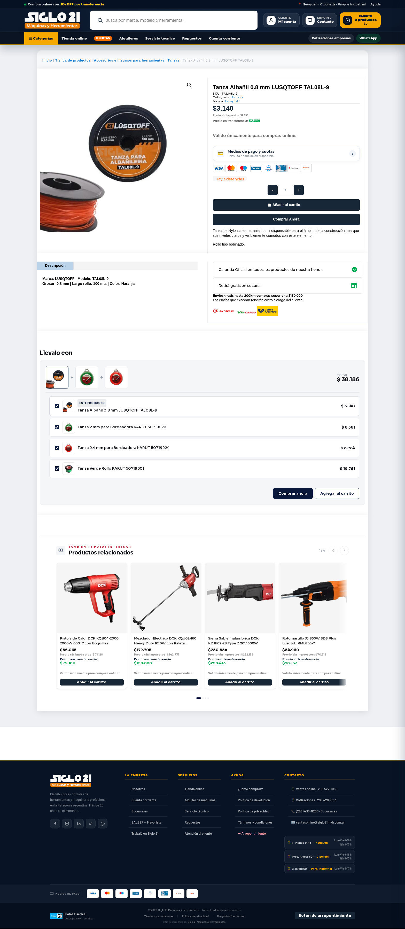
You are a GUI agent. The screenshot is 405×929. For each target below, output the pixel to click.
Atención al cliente (198, 833)
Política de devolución (254, 800)
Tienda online (74, 38)
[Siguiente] (344, 550)
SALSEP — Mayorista (146, 822)
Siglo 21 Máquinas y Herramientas (179, 910)
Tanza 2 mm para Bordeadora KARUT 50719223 (121, 427)
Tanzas (174, 60)
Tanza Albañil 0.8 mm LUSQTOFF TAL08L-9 (117, 410)
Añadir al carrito (286, 205)
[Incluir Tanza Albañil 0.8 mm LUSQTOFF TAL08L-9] (57, 406)
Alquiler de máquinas (200, 800)
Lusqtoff (232, 101)
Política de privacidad (253, 811)
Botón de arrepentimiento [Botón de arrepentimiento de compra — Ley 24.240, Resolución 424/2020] (325, 915)
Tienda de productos (73, 60)
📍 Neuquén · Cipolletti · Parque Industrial (332, 4)
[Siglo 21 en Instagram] (67, 824)
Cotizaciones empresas (331, 38)
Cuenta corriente (224, 38)
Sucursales (139, 811)
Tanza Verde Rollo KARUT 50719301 (110, 468)
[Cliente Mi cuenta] (281, 20)
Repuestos (192, 38)
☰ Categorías (41, 38)
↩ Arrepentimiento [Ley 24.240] (252, 833)
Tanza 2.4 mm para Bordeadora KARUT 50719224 (123, 447)
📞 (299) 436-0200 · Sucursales (314, 811)
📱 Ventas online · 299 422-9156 (314, 789)
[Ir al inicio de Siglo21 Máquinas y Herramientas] (54, 20)
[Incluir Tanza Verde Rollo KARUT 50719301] (57, 468)
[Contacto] (319, 20)
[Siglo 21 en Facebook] (55, 824)
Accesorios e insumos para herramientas (129, 60)
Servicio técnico (160, 38)
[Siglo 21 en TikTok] (91, 824)
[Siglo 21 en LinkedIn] (79, 824)
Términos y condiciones (255, 822)
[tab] (198, 698)
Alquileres (128, 38)
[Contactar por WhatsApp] (102, 824)
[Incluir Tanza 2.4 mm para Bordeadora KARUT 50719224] (57, 448)
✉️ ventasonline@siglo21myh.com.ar (318, 822)
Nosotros (138, 789)
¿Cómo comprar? (250, 789)
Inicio (47, 60)
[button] (189, 85)
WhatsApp (368, 38)
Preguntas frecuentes (230, 916)
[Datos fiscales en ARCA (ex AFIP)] (72, 916)
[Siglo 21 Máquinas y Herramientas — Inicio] (70, 780)
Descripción (55, 265)
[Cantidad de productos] (285, 190)
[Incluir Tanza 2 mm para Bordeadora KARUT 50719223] (57, 427)
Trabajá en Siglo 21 (145, 833)
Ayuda (375, 4)
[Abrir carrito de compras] (360, 20)
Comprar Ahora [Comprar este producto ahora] (286, 219)
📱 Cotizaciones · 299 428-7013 (313, 800)
